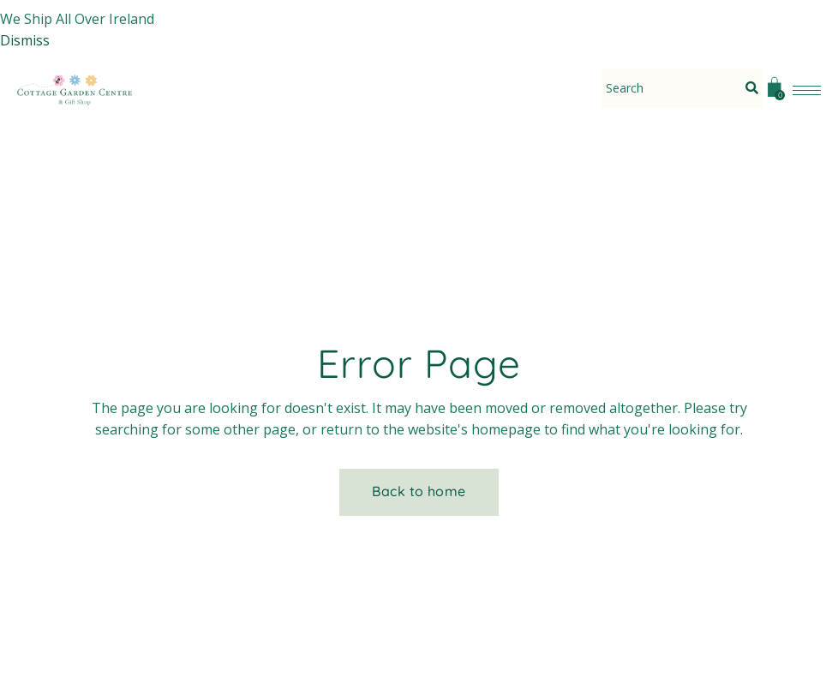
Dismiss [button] (25, 40)
